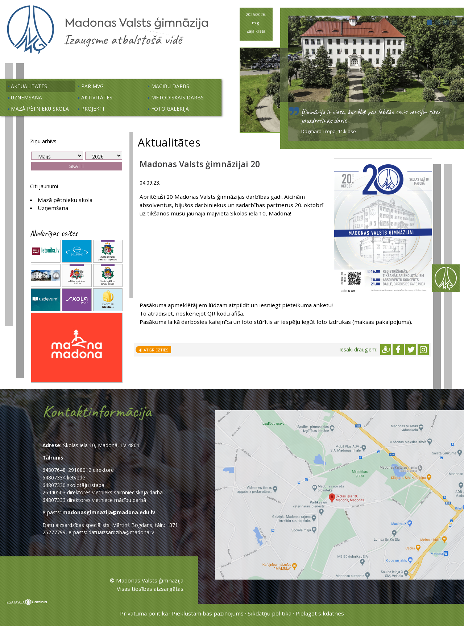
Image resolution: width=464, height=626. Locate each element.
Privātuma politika (144, 613)
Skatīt (76, 166)
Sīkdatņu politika (269, 613)
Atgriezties (154, 350)
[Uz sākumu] (107, 53)
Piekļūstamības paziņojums (208, 613)
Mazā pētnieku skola (40, 108)
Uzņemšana (26, 97)
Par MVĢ (92, 86)
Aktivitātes (96, 97)
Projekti (92, 108)
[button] (429, 22)
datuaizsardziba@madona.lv (121, 532)
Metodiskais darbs (177, 97)
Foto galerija (170, 108)
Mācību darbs (170, 86)
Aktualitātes (29, 86)
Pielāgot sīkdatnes (319, 613)
